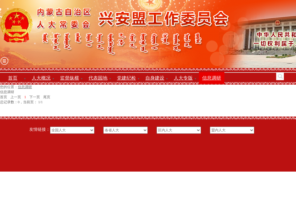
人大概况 (41, 77)
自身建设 (154, 77)
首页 (12, 77)
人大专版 (183, 77)
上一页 (15, 97)
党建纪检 (126, 77)
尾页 (46, 97)
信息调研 (211, 77)
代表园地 (98, 77)
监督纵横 (69, 77)
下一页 (34, 97)
